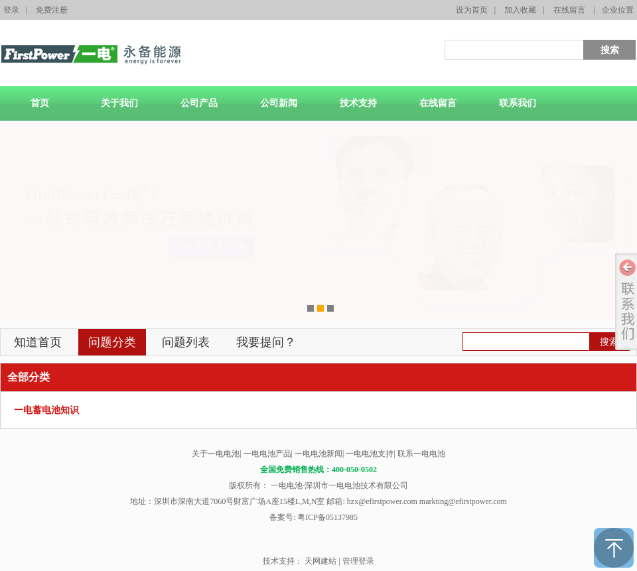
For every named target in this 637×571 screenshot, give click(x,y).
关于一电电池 (216, 453)
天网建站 (320, 561)
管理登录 (358, 561)
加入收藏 (520, 10)
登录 (11, 10)
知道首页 (38, 342)
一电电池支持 (369, 453)
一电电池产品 (267, 453)
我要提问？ (266, 342)
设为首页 (472, 10)
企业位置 (618, 10)
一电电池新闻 (318, 453)
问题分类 (112, 342)
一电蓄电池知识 (46, 410)
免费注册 (52, 10)
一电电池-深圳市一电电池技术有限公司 (339, 485)
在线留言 (569, 10)
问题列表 (186, 342)
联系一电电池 (421, 453)
